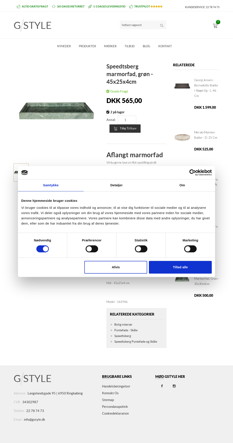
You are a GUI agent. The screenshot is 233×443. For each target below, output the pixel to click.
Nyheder (64, 46)
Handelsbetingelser (116, 386)
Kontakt (165, 46)
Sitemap (108, 400)
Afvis (116, 267)
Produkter (87, 46)
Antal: (111, 120)
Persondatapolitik (115, 406)
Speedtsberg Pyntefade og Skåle (135, 341)
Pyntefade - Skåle (126, 330)
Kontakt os (110, 393)
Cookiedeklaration (115, 413)
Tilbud (130, 46)
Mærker (110, 46)
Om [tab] (182, 185)
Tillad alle (180, 267)
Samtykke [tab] (51, 185)
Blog (146, 46)
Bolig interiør (123, 324)
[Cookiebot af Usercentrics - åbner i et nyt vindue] (192, 172)
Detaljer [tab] (116, 185)
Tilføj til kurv (125, 129)
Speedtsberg (122, 336)
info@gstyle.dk (34, 419)
